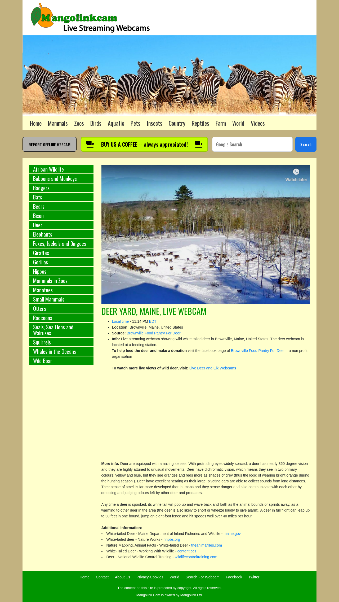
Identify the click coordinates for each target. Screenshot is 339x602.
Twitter (253, 577)
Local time (120, 321)
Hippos (39, 271)
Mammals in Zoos (50, 281)
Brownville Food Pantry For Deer (154, 333)
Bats (37, 197)
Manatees (43, 290)
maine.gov (232, 533)
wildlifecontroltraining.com (196, 557)
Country (177, 123)
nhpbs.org (172, 539)
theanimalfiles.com (206, 545)
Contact (102, 577)
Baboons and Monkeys (55, 178)
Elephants (42, 234)
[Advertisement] (61, 456)
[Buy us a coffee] (144, 144)
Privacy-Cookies (150, 577)
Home (36, 123)
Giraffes (41, 253)
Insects (154, 123)
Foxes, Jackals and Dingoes (59, 243)
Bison (38, 216)
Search (305, 144)
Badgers (41, 188)
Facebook (234, 577)
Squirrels (42, 342)
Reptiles (200, 123)
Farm (221, 123)
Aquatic (116, 123)
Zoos (79, 123)
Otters (39, 308)
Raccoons (42, 318)
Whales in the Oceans (54, 351)
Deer (37, 225)
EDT (153, 321)
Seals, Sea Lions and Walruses (53, 330)
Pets (135, 123)
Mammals (58, 123)
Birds (95, 123)
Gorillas (40, 262)
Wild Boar (42, 361)
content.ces (187, 551)
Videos (258, 123)
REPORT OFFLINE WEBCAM (49, 144)
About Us (122, 577)
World (238, 123)
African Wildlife (48, 169)
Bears (38, 206)
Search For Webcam (203, 577)
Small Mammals (48, 299)
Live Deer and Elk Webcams (212, 368)
